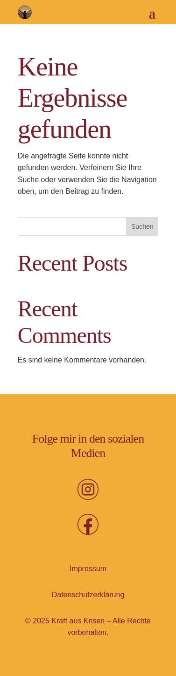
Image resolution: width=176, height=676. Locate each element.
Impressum (88, 569)
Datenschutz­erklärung (88, 595)
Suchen (142, 226)
